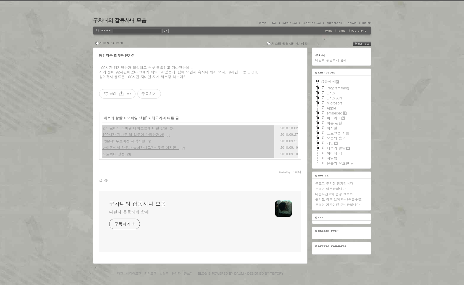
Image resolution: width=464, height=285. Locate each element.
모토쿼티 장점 (113, 153)
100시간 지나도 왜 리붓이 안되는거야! (133, 134)
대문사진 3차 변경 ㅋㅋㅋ (334, 194)
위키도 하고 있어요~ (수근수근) (338, 199)
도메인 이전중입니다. (331, 188)
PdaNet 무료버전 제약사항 (123, 140)
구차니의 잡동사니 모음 (119, 20)
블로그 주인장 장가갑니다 (334, 183)
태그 (120, 273)
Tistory (276, 273)
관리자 (176, 273)
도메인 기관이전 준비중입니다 (337, 204)
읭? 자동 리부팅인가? (116, 55)
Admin (352, 23)
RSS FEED (366, 44)
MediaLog (289, 23)
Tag (274, 23)
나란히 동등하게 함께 (129, 212)
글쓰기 (188, 273)
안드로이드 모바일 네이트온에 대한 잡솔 (134, 127)
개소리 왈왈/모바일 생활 (289, 43)
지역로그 (150, 273)
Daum (239, 273)
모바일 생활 (136, 117)
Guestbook (334, 23)
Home (264, 23)
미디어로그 (133, 273)
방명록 (164, 273)
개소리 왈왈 (113, 117)
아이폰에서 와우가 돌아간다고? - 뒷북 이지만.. (140, 147)
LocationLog (311, 23)
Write (365, 23)
